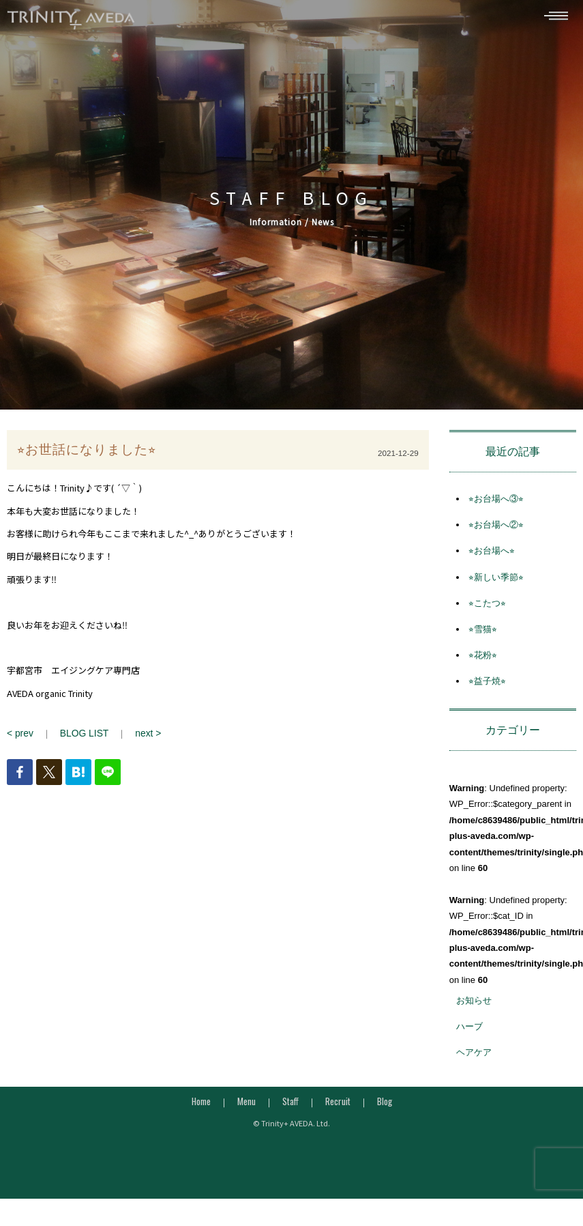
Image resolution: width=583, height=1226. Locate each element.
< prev (19, 737)
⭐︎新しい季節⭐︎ (496, 581)
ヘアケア (474, 1057)
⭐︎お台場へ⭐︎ (491, 555)
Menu (246, 1105)
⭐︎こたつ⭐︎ (487, 608)
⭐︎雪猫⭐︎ (482, 634)
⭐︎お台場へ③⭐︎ (496, 503)
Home (201, 1105)
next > (142, 737)
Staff (290, 1105)
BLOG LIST (81, 737)
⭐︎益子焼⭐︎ (487, 686)
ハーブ (469, 1031)
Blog (384, 1105)
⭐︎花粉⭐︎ (482, 660)
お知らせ (474, 1005)
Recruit (337, 1105)
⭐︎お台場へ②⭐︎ (496, 529)
